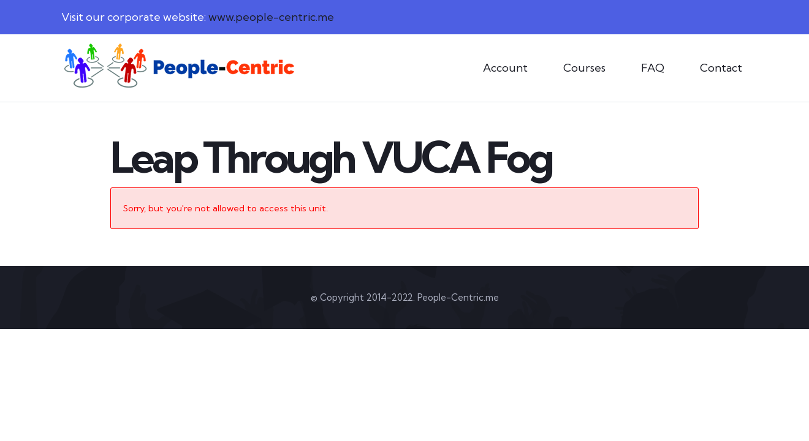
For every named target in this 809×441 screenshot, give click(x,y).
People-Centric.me (458, 297)
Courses (584, 68)
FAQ (652, 68)
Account (505, 68)
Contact (721, 68)
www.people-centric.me (271, 17)
